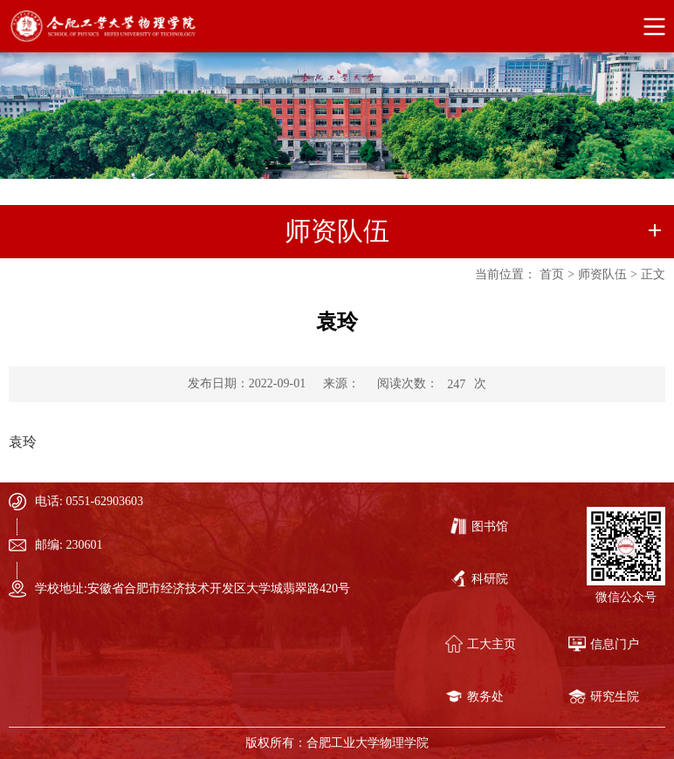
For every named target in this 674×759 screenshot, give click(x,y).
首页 (552, 274)
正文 (653, 274)
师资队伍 (602, 274)
